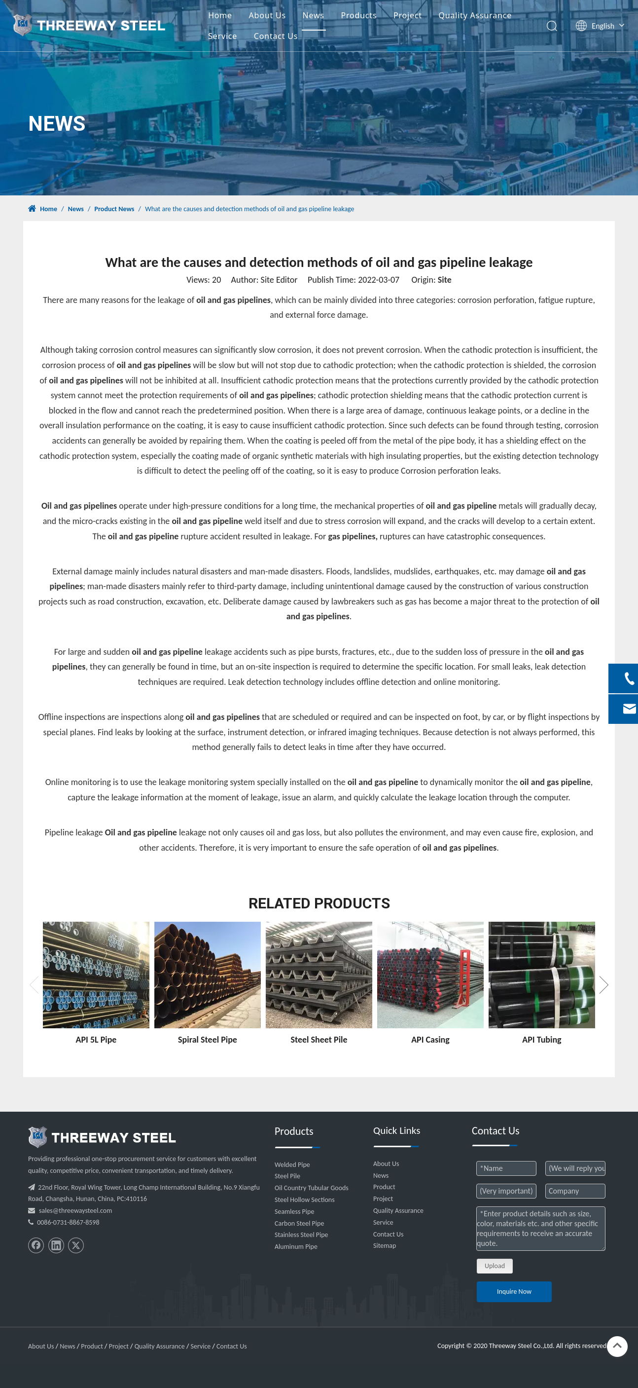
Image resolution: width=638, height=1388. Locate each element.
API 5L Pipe (96, 1039)
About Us (280, 16)
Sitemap (384, 1245)
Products (372, 16)
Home (233, 16)
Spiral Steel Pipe (207, 1039)
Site (445, 279)
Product (384, 1187)
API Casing (430, 1039)
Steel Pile (287, 1176)
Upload (495, 1266)
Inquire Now (514, 1291)
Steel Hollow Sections (305, 1200)
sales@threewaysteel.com (75, 1210)
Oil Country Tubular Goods (312, 1188)
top (617, 1345)
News (326, 16)
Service (235, 37)
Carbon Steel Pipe (299, 1223)
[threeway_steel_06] (102, 1137)
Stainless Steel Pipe (301, 1235)
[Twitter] (76, 1245)
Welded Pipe (292, 1165)
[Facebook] (36, 1245)
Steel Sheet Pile (318, 1039)
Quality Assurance (488, 16)
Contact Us (289, 37)
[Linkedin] (56, 1245)
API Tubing (541, 1039)
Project (420, 16)
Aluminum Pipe (296, 1246)
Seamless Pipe (294, 1211)
